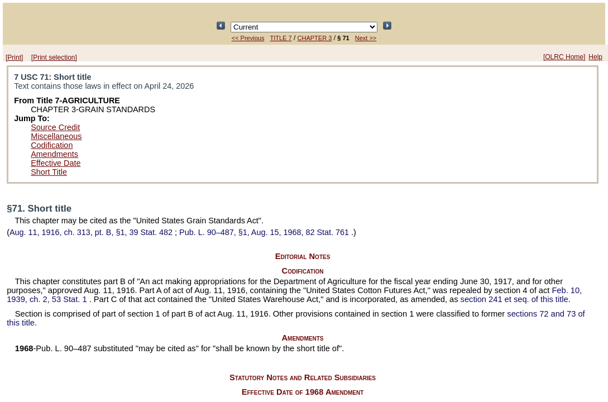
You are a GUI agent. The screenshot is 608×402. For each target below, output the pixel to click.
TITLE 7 (280, 38)
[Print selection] (54, 57)
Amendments (54, 154)
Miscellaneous (56, 136)
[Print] (14, 57)
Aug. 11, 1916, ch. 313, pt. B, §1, (92, 232)
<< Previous (248, 38)
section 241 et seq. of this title (514, 299)
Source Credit (55, 127)
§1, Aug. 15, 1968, (265, 232)
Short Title (49, 172)
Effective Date (55, 163)
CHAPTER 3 (315, 38)
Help (595, 57)
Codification (52, 145)
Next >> (366, 38)
